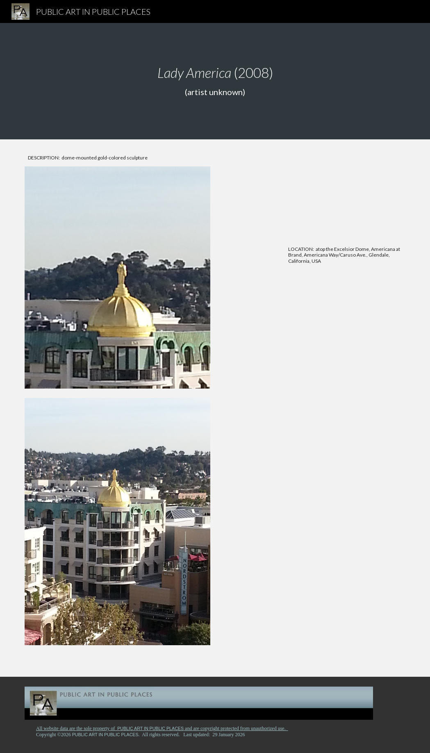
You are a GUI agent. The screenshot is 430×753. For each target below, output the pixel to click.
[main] (215, 81)
